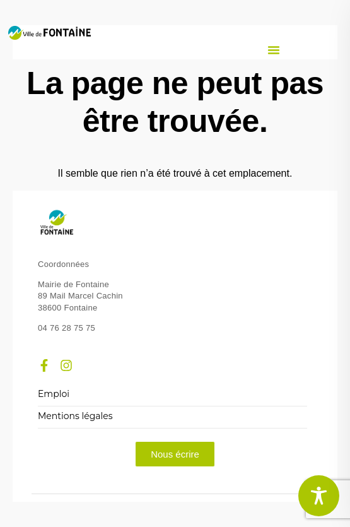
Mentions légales (75, 416)
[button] (273, 49)
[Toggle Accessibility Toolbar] (319, 496)
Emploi (53, 394)
